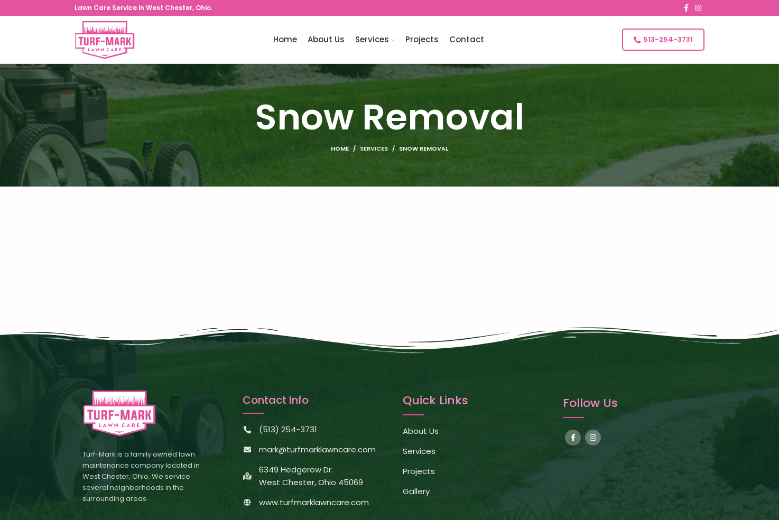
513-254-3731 (663, 39)
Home (340, 148)
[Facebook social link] (686, 8)
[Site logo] (105, 38)
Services (374, 148)
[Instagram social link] (698, 8)
